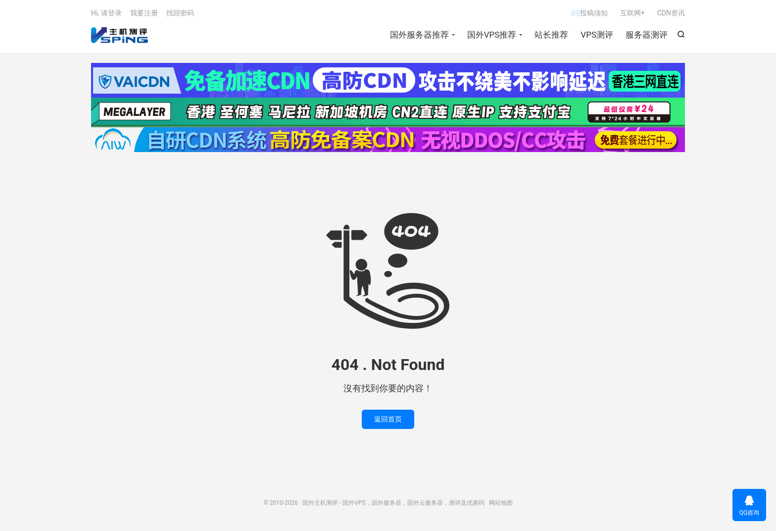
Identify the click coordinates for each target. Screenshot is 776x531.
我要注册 (144, 13)
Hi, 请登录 (106, 13)
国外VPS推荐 (492, 35)
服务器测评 (647, 35)
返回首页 (388, 419)
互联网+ (632, 13)
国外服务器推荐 (419, 35)
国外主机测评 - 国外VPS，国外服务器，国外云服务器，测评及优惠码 (119, 35)
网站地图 (501, 502)
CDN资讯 (671, 13)
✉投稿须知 (589, 13)
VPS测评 (597, 35)
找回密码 (180, 13)
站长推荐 (551, 35)
